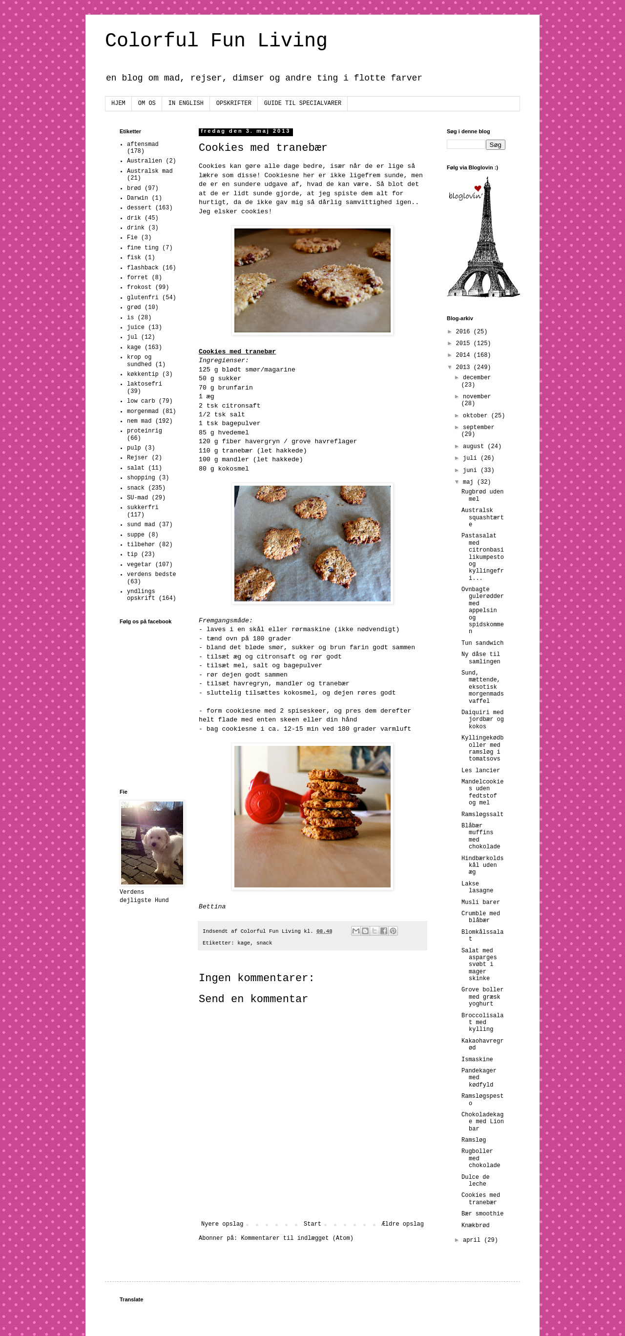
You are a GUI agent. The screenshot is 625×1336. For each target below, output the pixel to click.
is (130, 317)
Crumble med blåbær (480, 917)
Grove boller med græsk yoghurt (482, 997)
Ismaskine (477, 1059)
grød (134, 307)
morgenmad (143, 411)
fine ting (143, 248)
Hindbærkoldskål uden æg (482, 865)
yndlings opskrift (141, 595)
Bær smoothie (482, 1214)
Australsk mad (150, 171)
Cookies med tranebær (480, 1199)
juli (471, 458)
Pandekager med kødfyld (479, 1078)
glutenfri (143, 297)
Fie (132, 237)
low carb (141, 401)
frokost (139, 287)
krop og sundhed (139, 361)
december (477, 377)
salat (136, 468)
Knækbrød (475, 1225)
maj (470, 482)
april (473, 1240)
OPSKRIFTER (233, 103)
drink (136, 228)
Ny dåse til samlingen (480, 658)
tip (132, 554)
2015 (465, 343)
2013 (465, 367)
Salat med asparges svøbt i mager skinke (479, 965)
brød (134, 188)
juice (136, 327)
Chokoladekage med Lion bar (482, 1121)
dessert (139, 208)
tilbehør (141, 544)
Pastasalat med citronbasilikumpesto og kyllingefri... (482, 557)
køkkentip (143, 374)
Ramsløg (473, 1140)
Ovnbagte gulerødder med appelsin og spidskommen (482, 610)
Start (312, 1224)
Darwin (137, 198)
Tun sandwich (482, 643)
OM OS (147, 103)
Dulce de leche (475, 1181)
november (477, 396)
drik (134, 218)
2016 (465, 332)
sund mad (141, 524)
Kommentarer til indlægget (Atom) (297, 1238)
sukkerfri (143, 507)
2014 (465, 355)
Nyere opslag (222, 1224)
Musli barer (480, 902)
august (475, 446)
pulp (134, 448)
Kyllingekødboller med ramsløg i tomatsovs (482, 748)
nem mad (139, 421)
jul (132, 337)
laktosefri (144, 384)
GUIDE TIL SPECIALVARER (302, 103)
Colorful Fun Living (216, 41)
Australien (144, 161)
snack (264, 943)
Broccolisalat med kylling (482, 1022)
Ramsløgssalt (482, 814)
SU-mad (137, 497)
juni (471, 470)
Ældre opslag (403, 1224)
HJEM (118, 103)
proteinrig (144, 431)
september (479, 427)
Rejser (137, 457)
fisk (134, 257)
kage (243, 943)
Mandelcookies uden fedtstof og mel (482, 792)
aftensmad (143, 144)
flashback (143, 268)
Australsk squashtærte (482, 517)
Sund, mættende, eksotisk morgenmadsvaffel (482, 687)
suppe (136, 535)
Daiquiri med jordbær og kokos (482, 719)
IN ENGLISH (186, 103)
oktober (477, 415)
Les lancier (480, 770)
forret (137, 277)
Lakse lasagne (477, 887)
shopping (141, 477)
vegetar (139, 564)
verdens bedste (151, 574)
